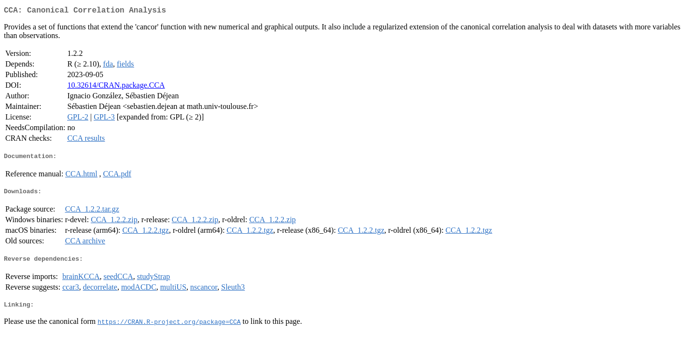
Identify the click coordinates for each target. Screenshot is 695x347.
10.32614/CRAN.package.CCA (116, 87)
